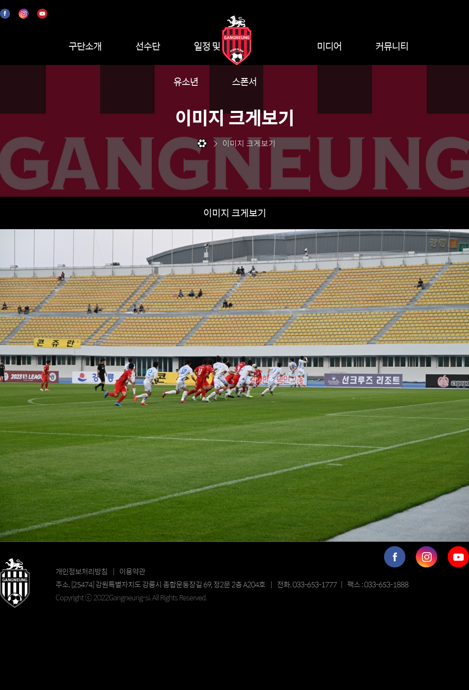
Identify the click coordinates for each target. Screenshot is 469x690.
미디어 (329, 46)
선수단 (147, 46)
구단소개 (84, 46)
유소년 (185, 81)
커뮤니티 (391, 46)
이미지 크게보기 (234, 212)
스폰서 (244, 81)
